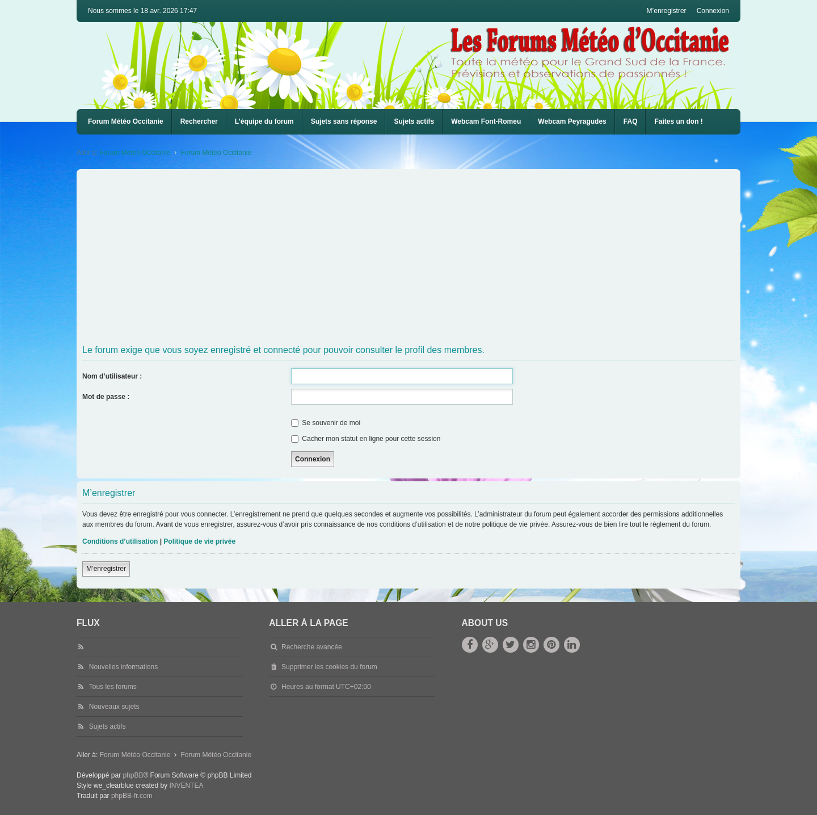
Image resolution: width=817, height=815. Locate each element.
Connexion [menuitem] (713, 11)
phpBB (133, 775)
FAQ (631, 121)
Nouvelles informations (123, 667)
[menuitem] (486, 122)
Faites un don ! (678, 121)
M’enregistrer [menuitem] (667, 11)
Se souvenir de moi (325, 423)
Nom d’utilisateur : (112, 376)
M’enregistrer (106, 569)
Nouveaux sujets (114, 707)
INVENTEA (186, 785)
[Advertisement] (422, 257)
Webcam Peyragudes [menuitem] (572, 121)
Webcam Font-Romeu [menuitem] (486, 121)
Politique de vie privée (199, 541)
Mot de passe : (105, 397)
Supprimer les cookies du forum (329, 667)
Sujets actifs (414, 121)
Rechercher (199, 121)
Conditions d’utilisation (120, 541)
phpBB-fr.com (132, 796)
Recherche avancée (311, 647)
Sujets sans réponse (344, 121)
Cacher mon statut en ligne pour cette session (365, 439)
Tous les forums (113, 687)
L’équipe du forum (264, 121)
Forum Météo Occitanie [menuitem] (125, 121)
